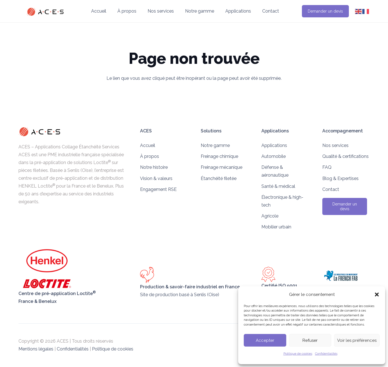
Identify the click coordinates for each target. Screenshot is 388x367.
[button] (377, 294)
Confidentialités (326, 354)
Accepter (265, 340)
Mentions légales (35, 349)
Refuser (310, 340)
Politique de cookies (297, 354)
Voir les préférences (357, 340)
